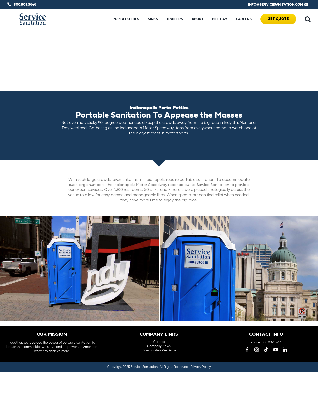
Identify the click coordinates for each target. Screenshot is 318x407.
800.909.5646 (25, 4)
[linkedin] (285, 349)
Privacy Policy (200, 367)
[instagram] (256, 349)
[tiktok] (266, 349)
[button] (308, 19)
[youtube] (275, 349)
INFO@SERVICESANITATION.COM (275, 4)
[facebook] (247, 349)
